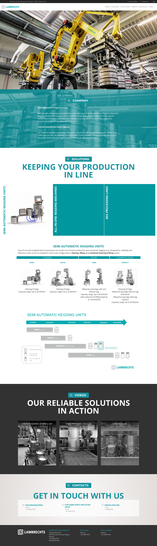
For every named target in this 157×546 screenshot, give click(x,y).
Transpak (30, 1)
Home (108, 7)
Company (115, 7)
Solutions (125, 7)
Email (27, 507)
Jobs (153, 1)
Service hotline (132, 1)
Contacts (143, 7)
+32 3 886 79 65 (30, 509)
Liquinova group (21, 1)
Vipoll (35, 1)
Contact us (144, 1)
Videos (134, 7)
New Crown (42, 1)
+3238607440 (109, 509)
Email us (51, 536)
